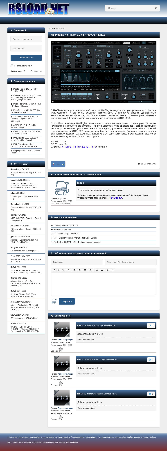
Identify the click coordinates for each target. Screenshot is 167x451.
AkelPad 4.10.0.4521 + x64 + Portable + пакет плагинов (77, 242)
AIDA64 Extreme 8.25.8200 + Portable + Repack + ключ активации (24, 119)
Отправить (67, 301)
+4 (58, 164)
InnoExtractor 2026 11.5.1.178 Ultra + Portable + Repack (24, 139)
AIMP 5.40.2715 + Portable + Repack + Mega (24, 126)
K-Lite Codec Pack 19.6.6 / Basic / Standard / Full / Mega (26, 132)
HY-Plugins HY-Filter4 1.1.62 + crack (78, 147)
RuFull (80, 325)
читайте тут (116, 198)
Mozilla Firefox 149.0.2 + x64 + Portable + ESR (25, 90)
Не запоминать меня (23, 66)
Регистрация (36, 71)
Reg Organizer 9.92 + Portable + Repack (25, 152)
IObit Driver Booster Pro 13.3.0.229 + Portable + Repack (24, 145)
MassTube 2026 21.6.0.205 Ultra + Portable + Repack (25, 111)
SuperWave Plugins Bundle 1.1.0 (67, 234)
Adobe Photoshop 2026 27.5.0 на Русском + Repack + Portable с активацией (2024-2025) (26, 97)
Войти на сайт (26, 58)
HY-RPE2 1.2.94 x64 (62, 229)
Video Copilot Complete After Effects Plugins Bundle (75, 238)
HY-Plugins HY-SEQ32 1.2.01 (66, 225)
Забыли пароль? (18, 71)
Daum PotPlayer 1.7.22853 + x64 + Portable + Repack (26, 105)
